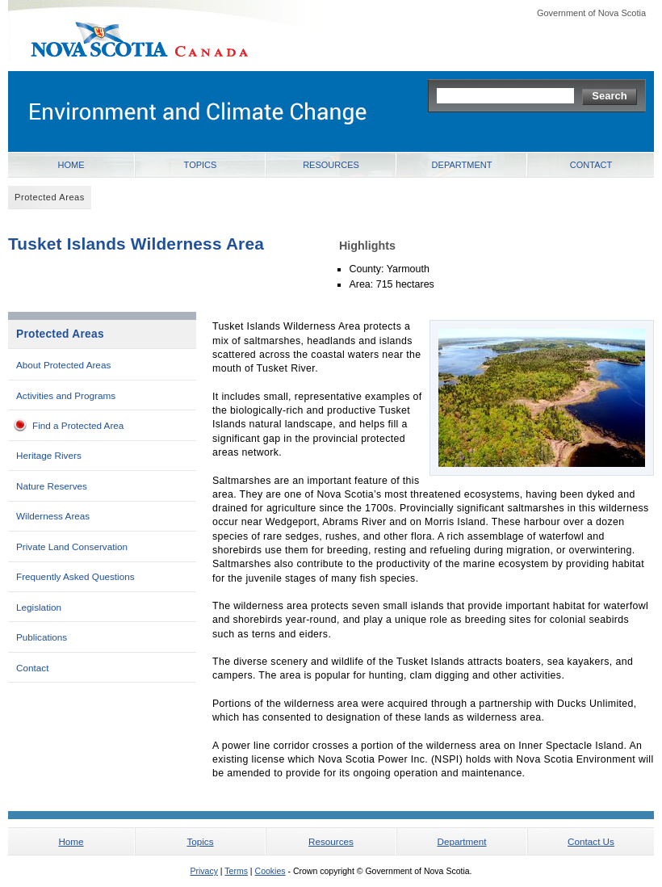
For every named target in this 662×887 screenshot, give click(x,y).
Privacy (203, 871)
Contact (591, 165)
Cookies (270, 871)
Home (71, 165)
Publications (41, 637)
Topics (200, 165)
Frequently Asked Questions (75, 576)
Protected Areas (60, 334)
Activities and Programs (65, 395)
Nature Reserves (51, 486)
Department (462, 165)
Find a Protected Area (78, 425)
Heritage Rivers (49, 455)
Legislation (38, 607)
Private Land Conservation (72, 546)
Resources (331, 165)
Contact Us (591, 841)
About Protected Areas (63, 364)
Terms (236, 871)
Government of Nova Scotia (591, 13)
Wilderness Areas (53, 516)
